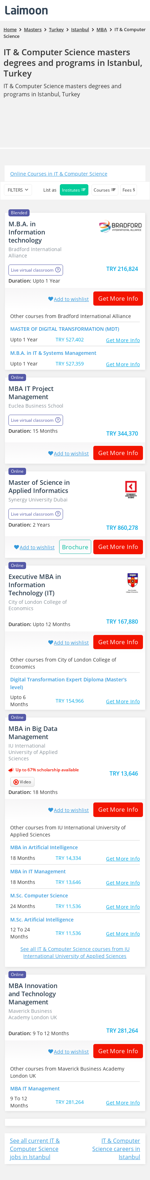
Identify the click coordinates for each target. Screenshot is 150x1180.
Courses (105, 190)
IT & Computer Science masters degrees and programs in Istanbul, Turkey (73, 62)
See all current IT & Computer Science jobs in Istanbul (35, 1149)
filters (15, 190)
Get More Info (115, 298)
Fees (129, 190)
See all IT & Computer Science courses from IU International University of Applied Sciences (75, 952)
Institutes (74, 190)
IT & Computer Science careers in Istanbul (116, 1149)
